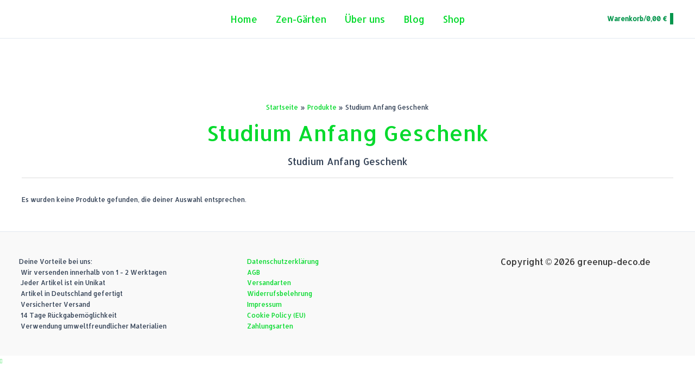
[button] (1, 361)
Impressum (264, 304)
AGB (253, 272)
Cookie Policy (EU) (276, 315)
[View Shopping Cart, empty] (639, 19)
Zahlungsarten (270, 326)
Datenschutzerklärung (283, 261)
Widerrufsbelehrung (279, 293)
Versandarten (269, 283)
